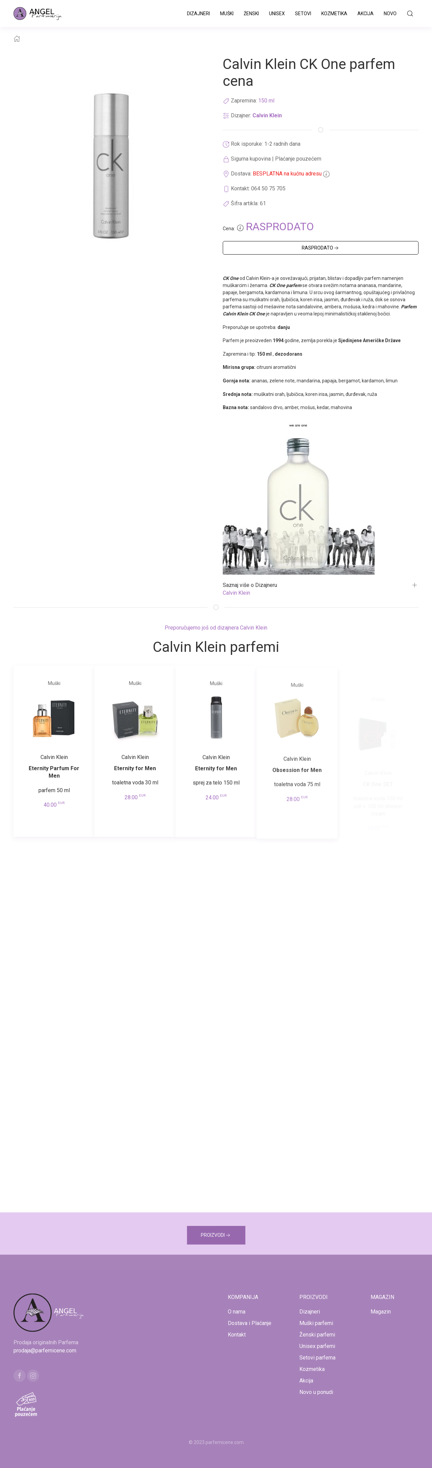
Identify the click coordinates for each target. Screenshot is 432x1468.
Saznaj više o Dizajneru (250, 585)
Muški (227, 13)
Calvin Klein (267, 115)
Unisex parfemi (317, 1346)
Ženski (251, 13)
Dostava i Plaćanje (249, 1323)
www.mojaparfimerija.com (156, 1450)
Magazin (381, 1311)
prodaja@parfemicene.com (45, 1350)
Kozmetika (334, 13)
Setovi (303, 13)
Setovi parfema (317, 1357)
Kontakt (237, 1334)
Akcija (365, 13)
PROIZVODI (216, 1235)
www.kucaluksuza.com (210, 1450)
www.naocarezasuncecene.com (270, 1450)
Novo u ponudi (316, 1392)
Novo (390, 13)
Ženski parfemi (317, 1334)
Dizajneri (198, 13)
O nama (236, 1311)
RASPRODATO (321, 248)
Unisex (277, 13)
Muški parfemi (316, 1323)
